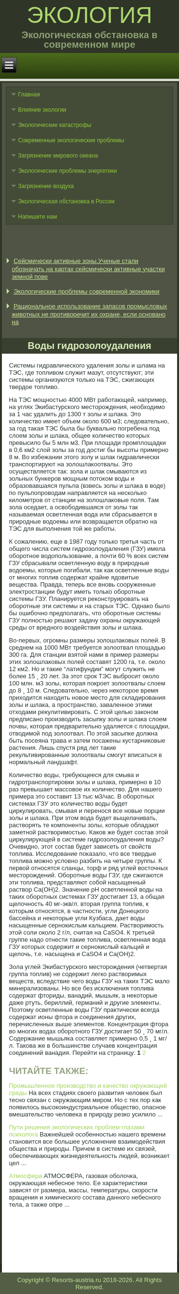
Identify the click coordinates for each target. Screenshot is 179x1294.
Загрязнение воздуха (46, 186)
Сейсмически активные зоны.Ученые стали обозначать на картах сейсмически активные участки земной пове (88, 268)
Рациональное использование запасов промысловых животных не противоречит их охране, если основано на (89, 314)
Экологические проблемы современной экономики (86, 291)
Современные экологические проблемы (71, 140)
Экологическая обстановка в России (66, 201)
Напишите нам (37, 216)
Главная (29, 94)
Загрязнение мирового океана (58, 155)
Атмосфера (25, 1175)
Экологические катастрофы (55, 125)
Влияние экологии (42, 109)
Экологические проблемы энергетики (67, 171)
